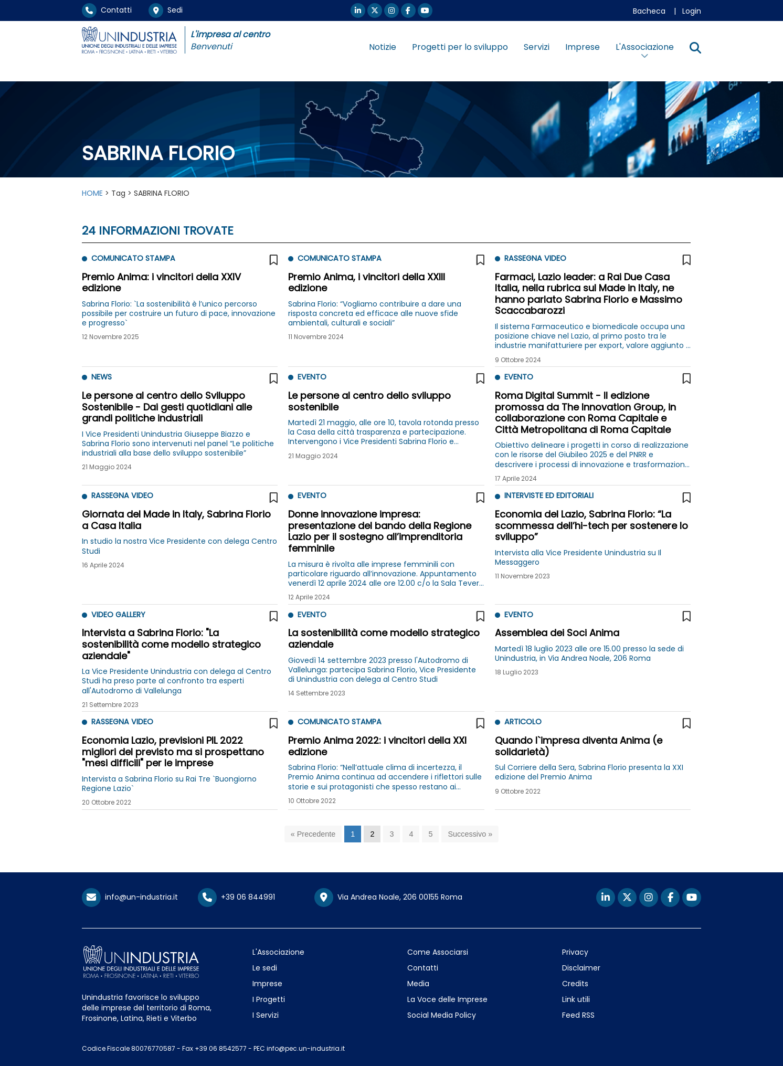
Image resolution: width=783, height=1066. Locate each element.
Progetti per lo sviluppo (460, 47)
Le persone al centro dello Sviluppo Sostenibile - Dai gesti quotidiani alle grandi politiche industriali (167, 407)
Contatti (107, 10)
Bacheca (649, 11)
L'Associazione (278, 952)
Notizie (382, 47)
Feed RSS (578, 1015)
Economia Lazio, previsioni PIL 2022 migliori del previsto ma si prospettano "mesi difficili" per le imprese (173, 751)
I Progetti (268, 999)
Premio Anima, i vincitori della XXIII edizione (366, 282)
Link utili (576, 999)
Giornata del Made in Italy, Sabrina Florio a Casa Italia (176, 520)
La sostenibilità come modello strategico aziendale (384, 638)
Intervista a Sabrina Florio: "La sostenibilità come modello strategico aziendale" (171, 644)
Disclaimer (581, 968)
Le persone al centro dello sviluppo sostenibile (369, 401)
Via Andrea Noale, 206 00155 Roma (388, 897)
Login (691, 11)
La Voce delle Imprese (447, 999)
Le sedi (264, 968)
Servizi (536, 47)
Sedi (166, 10)
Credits (575, 983)
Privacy (575, 952)
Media (418, 983)
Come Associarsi (437, 952)
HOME (92, 193)
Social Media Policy (441, 1015)
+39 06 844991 (236, 897)
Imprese (582, 47)
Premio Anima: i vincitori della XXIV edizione (161, 282)
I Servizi (265, 1015)
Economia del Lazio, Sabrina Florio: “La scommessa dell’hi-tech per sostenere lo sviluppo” (591, 525)
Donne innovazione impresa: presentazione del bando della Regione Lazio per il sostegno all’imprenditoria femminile (379, 531)
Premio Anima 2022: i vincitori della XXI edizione (377, 746)
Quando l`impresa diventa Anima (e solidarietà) (578, 746)
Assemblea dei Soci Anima (557, 632)
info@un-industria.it (130, 897)
